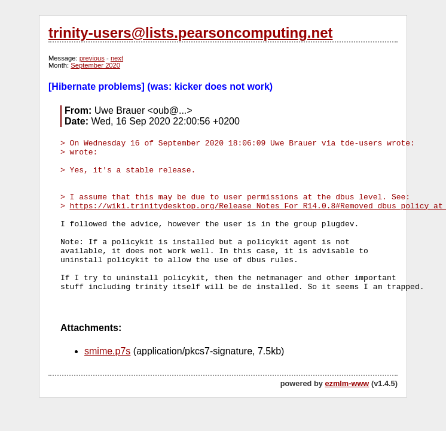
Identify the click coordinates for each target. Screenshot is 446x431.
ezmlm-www (347, 383)
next (117, 58)
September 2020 (95, 65)
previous (92, 58)
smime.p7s (107, 351)
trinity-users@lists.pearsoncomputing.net (190, 33)
